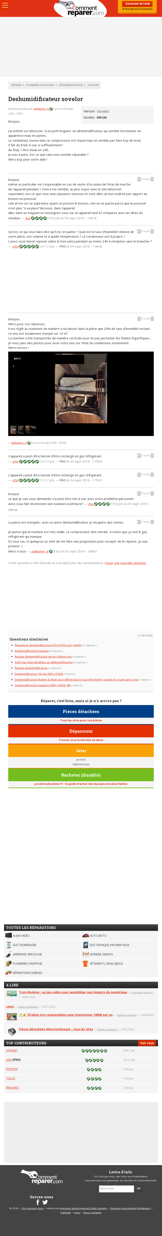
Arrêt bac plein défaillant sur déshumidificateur (44, 662)
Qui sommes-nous (32, 1208)
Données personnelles (123, 1208)
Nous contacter (92, 1213)
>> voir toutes (145, 635)
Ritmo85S (12, 1088)
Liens (10, 1007)
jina (28, 218)
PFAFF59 (12, 1069)
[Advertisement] (81, 46)
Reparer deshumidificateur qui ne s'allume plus (43, 657)
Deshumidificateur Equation (32, 651)
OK (138, 1189)
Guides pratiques (28, 1006)
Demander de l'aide (137, 4)
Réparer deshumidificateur (31, 668)
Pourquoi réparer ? (142, 992)
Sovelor (103, 111)
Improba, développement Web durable (83, 1208)
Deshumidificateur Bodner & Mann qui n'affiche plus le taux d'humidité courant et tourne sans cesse (76, 680)
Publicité (66, 1213)
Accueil (81, 8)
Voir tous (147, 1043)
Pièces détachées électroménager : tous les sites (56, 1029)
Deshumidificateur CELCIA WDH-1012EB (39, 674)
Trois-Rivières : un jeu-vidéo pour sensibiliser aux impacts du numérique (73, 992)
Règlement (144, 1208)
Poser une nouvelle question (125, 563)
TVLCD (10, 1078)
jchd (15, 246)
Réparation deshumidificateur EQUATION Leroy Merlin (48, 645)
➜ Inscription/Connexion (137, 9)
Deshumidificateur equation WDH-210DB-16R (42, 685)
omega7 (12, 1050)
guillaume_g (41, 109)
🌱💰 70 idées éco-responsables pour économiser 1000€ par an (66, 1015)
